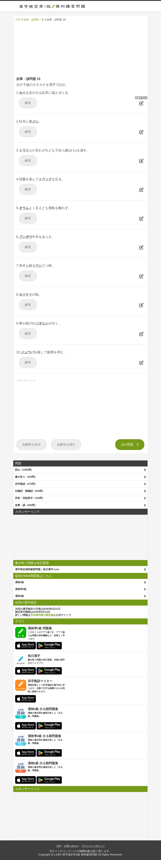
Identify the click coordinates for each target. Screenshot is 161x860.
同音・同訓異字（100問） (30, 498)
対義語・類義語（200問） (30, 490)
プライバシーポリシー (93, 846)
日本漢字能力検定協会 (43, 615)
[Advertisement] (81, 49)
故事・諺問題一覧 (34, 19)
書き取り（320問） (26, 476)
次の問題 (129, 444)
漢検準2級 (21, 589)
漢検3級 (19, 595)
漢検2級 (19, 582)
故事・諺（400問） (26, 505)
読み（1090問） (24, 469)
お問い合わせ (71, 846)
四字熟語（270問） (26, 483)
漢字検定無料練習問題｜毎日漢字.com (37, 569)
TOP (18, 19)
